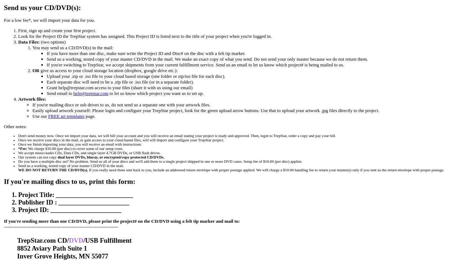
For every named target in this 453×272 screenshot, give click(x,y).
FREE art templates (66, 116)
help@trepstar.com (90, 93)
